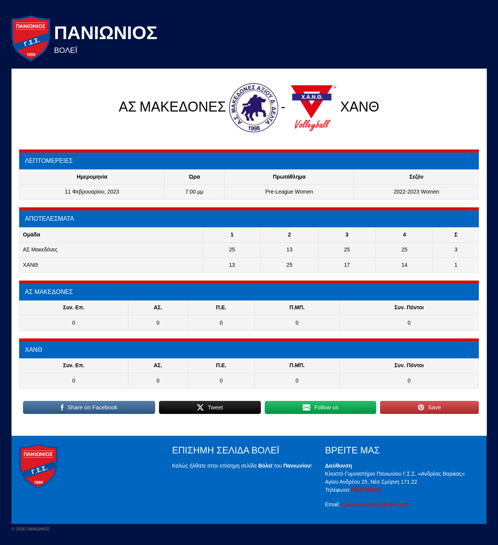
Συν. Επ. (73, 307)
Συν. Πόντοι (409, 307)
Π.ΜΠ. (297, 307)
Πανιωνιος (105, 33)
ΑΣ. (158, 307)
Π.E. (221, 307)
